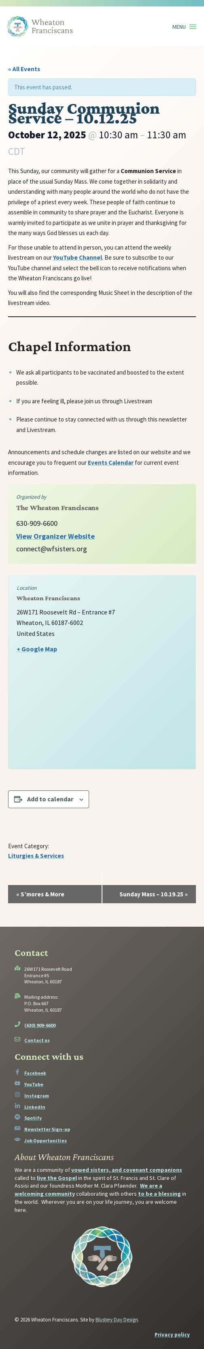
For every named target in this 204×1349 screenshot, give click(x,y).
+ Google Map (37, 649)
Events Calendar (111, 462)
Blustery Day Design (117, 1319)
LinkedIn (34, 1107)
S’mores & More (40, 894)
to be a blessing (159, 1193)
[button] (179, 27)
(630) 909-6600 (39, 1025)
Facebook (35, 1073)
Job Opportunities (45, 1140)
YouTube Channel (77, 257)
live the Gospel (57, 1178)
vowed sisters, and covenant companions (126, 1169)
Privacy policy (172, 1334)
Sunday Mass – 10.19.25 (153, 894)
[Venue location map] (102, 717)
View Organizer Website (55, 536)
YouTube (33, 1084)
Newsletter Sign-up (47, 1129)
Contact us (37, 1040)
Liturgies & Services (36, 856)
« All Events (24, 69)
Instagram (36, 1096)
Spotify (33, 1118)
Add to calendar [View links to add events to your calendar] (50, 799)
